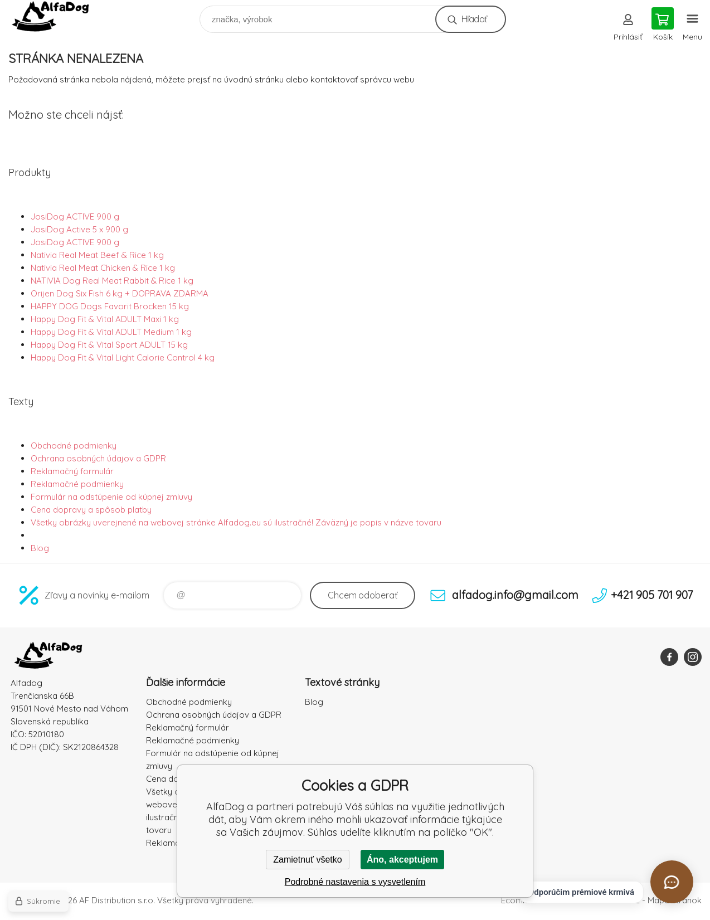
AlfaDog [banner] (57, 16)
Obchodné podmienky (73, 445)
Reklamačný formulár (72, 471)
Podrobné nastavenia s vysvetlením (355, 882)
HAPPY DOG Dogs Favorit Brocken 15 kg (110, 306)
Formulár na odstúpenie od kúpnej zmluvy (111, 496)
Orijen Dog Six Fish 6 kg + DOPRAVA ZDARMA (119, 293)
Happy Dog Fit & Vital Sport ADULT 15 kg (109, 344)
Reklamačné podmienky (77, 484)
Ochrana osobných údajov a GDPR (98, 458)
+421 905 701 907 (652, 595)
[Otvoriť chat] (671, 881)
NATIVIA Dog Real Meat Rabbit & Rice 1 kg (112, 280)
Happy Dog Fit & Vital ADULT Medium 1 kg (111, 332)
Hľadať (474, 19)
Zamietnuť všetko (307, 859)
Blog (40, 548)
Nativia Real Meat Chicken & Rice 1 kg (103, 267)
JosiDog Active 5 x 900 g (79, 229)
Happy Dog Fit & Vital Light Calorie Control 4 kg (123, 357)
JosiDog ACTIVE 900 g (75, 216)
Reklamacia (168, 843)
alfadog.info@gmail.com (515, 595)
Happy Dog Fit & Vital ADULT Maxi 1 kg (105, 319)
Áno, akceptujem (402, 859)
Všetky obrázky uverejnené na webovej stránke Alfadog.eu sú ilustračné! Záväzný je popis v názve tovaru (236, 522)
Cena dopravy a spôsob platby (91, 509)
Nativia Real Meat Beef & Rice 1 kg (97, 255)
